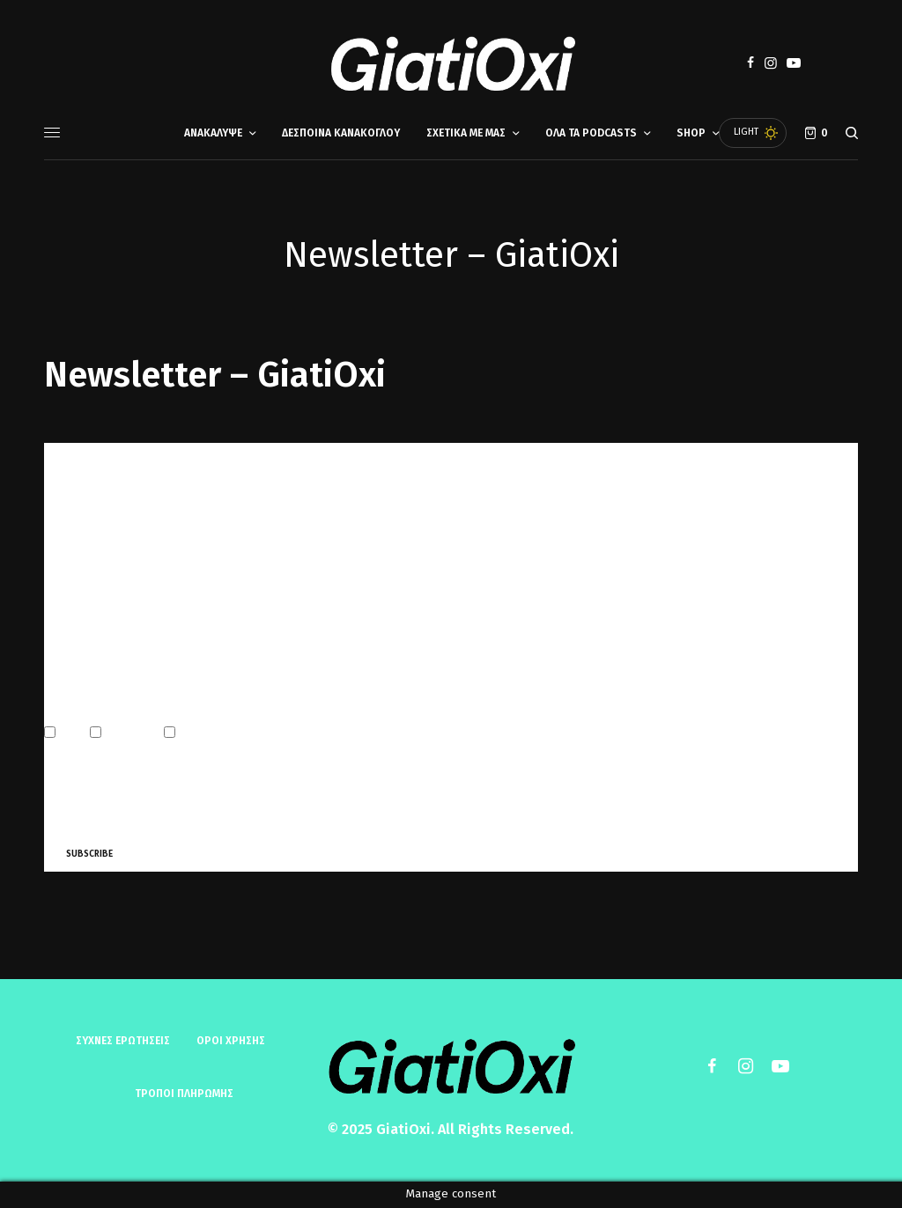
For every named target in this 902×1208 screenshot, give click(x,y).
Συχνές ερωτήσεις (123, 1041)
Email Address (82, 465)
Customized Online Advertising (250, 733)
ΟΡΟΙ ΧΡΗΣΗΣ (230, 1041)
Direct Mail (127, 733)
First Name (70, 541)
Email (67, 733)
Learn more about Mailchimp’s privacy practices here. (274, 813)
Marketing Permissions (102, 695)
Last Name (68, 616)
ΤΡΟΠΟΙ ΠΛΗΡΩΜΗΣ (184, 1093)
